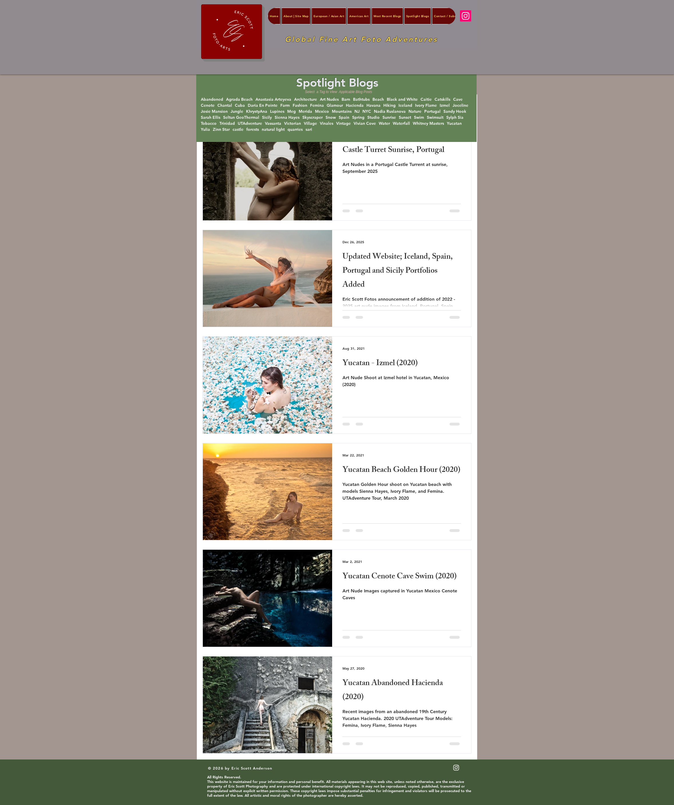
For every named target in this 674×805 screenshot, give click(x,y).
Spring (358, 117)
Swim (419, 117)
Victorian (292, 123)
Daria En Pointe (262, 105)
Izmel (445, 105)
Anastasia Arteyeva (273, 99)
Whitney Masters (428, 123)
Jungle (237, 111)
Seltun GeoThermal (241, 117)
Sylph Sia (454, 117)
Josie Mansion (214, 111)
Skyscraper (312, 117)
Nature (415, 111)
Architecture (305, 99)
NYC (366, 111)
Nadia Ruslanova (390, 111)
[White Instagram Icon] (456, 768)
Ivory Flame (426, 105)
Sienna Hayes (287, 117)
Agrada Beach (239, 99)
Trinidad (227, 123)
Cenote (208, 105)
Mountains (342, 111)
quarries (295, 129)
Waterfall (401, 123)
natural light (273, 129)
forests (252, 129)
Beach (378, 99)
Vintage (343, 123)
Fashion (300, 105)
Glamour (335, 105)
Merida (305, 111)
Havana (373, 105)
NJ (357, 111)
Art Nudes (329, 99)
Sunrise (389, 117)
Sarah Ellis (210, 117)
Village (310, 123)
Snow (331, 117)
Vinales (326, 123)
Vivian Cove (365, 123)
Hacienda (355, 105)
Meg (291, 111)
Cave (458, 99)
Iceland (405, 105)
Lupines (277, 111)
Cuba (240, 105)
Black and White (402, 99)
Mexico (322, 111)
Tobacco (209, 123)
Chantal (224, 105)
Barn (346, 99)
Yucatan (454, 123)
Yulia (205, 129)
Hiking (389, 105)
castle (238, 129)
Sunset (405, 117)
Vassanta (273, 123)
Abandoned (212, 99)
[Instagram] (465, 15)
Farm (285, 105)
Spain (344, 117)
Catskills (442, 99)
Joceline (460, 105)
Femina (317, 105)
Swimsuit (435, 117)
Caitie (426, 99)
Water (384, 123)
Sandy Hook (454, 111)
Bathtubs (361, 99)
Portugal (432, 111)
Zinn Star (221, 129)
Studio (373, 117)
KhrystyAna (256, 111)
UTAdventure (250, 123)
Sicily (267, 117)
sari (309, 129)
